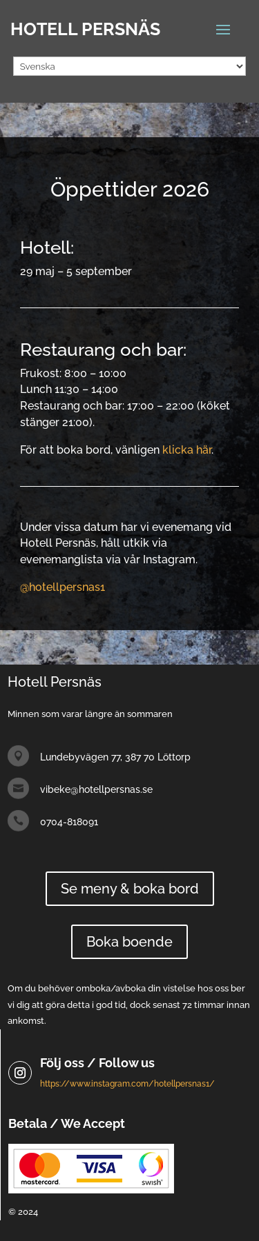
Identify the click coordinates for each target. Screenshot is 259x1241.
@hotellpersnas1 (62, 587)
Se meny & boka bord (130, 888)
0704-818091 (69, 821)
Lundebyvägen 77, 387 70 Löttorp (115, 757)
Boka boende (129, 942)
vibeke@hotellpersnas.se (96, 789)
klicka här (186, 449)
